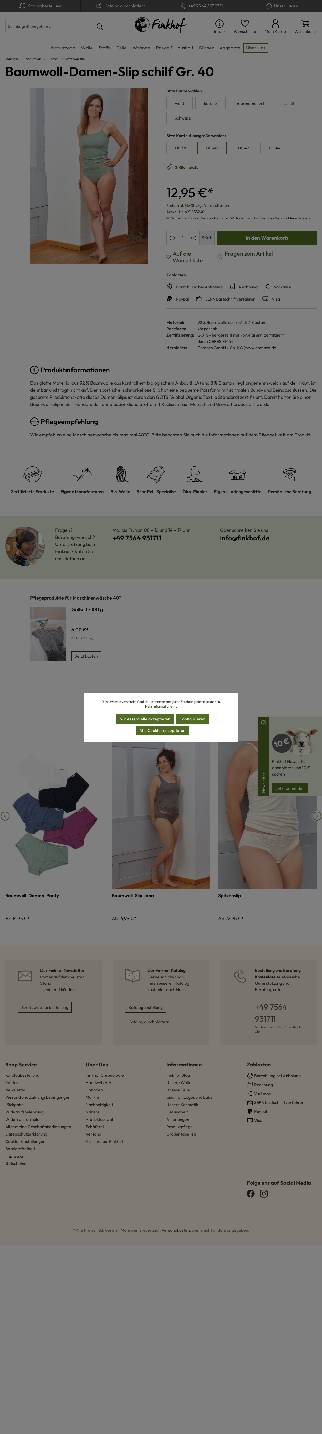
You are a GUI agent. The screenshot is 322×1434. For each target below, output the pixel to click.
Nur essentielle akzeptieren (145, 718)
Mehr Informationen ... (161, 706)
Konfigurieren (192, 718)
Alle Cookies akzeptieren (162, 730)
